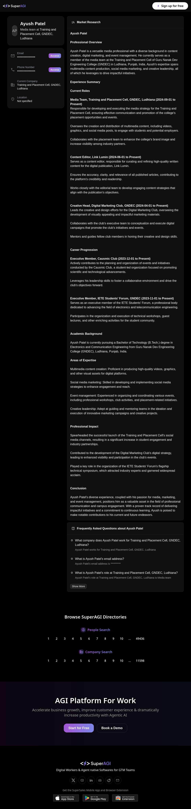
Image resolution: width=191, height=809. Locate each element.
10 (121, 639)
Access (54, 55)
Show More (78, 586)
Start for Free (78, 728)
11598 (140, 661)
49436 (140, 639)
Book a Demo (112, 728)
